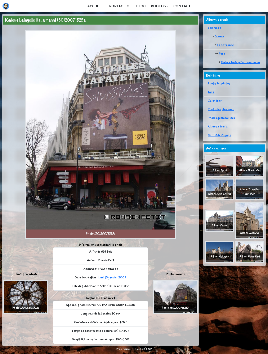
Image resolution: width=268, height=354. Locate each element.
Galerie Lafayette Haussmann (240, 62)
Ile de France (225, 45)
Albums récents (218, 126)
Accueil (94, 6)
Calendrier (215, 101)
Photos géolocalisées (221, 118)
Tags (211, 92)
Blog (141, 6)
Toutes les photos (219, 83)
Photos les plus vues (221, 109)
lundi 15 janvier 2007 (112, 277)
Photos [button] (158, 6)
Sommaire (214, 28)
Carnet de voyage (219, 135)
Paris (222, 54)
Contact (182, 6)
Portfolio (119, 6)
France (219, 36)
